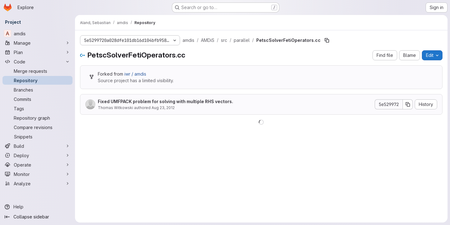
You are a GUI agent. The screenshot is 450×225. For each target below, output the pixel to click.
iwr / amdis (135, 74)
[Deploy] (37, 155)
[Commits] (37, 99)
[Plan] (37, 52)
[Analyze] (37, 183)
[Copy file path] (327, 40)
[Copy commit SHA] (408, 104)
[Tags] (37, 108)
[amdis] (37, 33)
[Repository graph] (37, 117)
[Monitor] (37, 174)
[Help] (37, 206)
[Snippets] (37, 136)
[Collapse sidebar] (37, 216)
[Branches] (37, 89)
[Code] (37, 61)
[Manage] (37, 42)
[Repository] (37, 80)
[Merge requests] (37, 71)
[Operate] (37, 164)
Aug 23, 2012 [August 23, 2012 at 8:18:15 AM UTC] (163, 107)
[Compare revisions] (37, 127)
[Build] (37, 146)
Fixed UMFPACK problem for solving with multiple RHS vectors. (165, 101)
